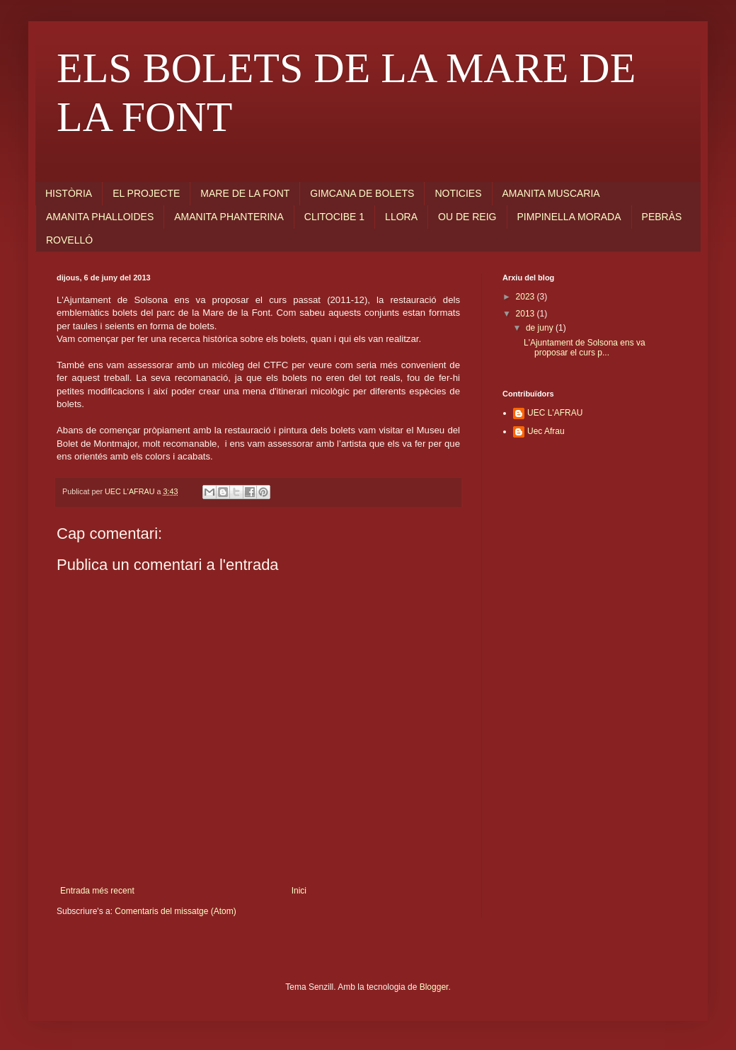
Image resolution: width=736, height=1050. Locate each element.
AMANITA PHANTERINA (229, 216)
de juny (541, 328)
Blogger (434, 987)
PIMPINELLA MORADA (569, 216)
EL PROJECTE (146, 193)
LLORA (401, 216)
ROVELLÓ (69, 240)
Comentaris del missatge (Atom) (175, 911)
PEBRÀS (662, 216)
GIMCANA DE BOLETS (362, 193)
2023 (526, 297)
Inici (299, 891)
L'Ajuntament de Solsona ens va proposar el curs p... (584, 348)
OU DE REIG (467, 216)
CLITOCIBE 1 (334, 216)
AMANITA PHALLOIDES (100, 216)
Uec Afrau (546, 431)
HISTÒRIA (68, 193)
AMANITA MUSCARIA (551, 193)
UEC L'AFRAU (554, 413)
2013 (526, 314)
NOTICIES (458, 193)
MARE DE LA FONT (244, 193)
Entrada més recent (97, 891)
